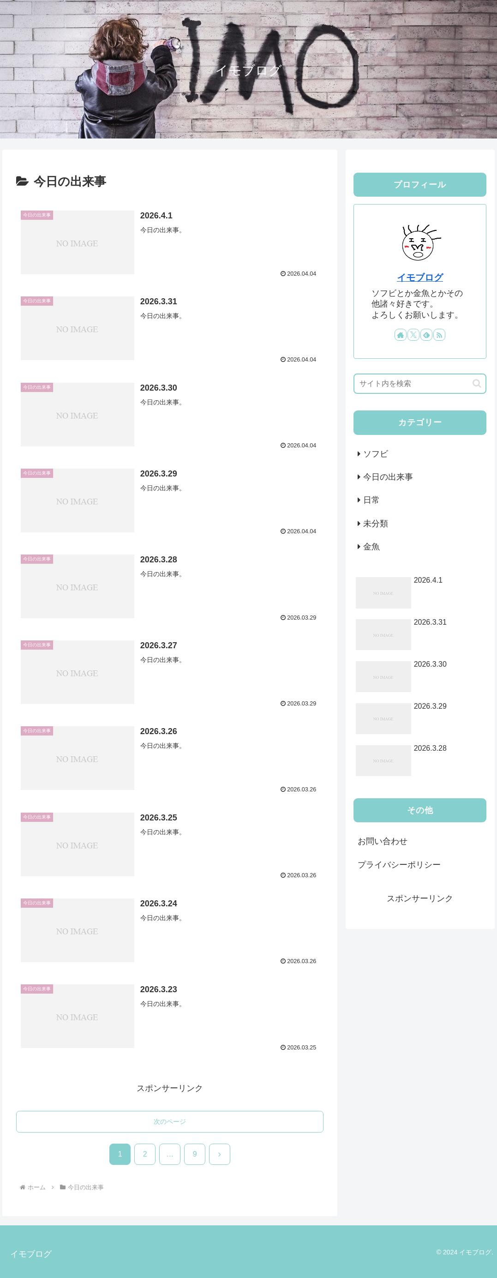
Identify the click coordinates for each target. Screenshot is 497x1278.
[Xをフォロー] (413, 335)
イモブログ (420, 277)
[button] (477, 383)
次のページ (170, 1121)
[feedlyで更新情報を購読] (426, 335)
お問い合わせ (382, 841)
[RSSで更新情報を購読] (439, 335)
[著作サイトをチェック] (401, 335)
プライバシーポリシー (399, 864)
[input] (420, 384)
